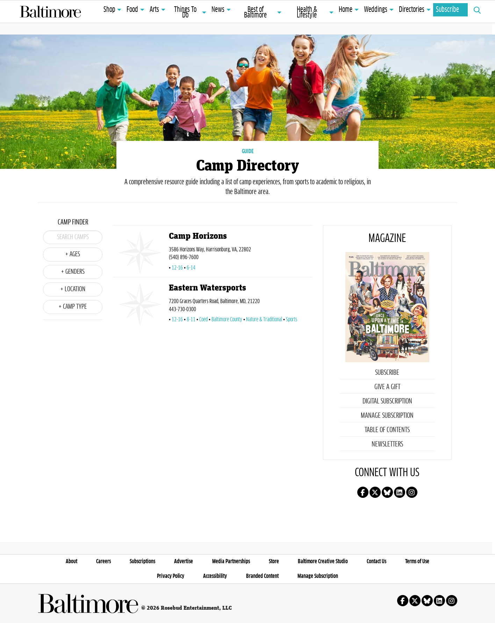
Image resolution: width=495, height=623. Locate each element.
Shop (109, 9)
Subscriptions (142, 561)
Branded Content (262, 576)
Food (132, 9)
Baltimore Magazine (50, 11)
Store (274, 561)
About (71, 561)
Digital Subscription (387, 401)
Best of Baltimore (255, 12)
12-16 (177, 268)
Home (345, 9)
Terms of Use (417, 561)
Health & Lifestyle (307, 12)
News (217, 9)
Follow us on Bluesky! (387, 492)
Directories (411, 9)
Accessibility (215, 576)
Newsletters (387, 444)
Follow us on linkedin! (399, 492)
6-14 (191, 268)
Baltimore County (226, 319)
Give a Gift (387, 387)
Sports (291, 319)
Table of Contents (387, 430)
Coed (203, 319)
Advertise (183, 561)
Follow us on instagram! (411, 492)
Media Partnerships (231, 561)
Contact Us (376, 561)
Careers (103, 561)
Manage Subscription (387, 415)
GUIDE (247, 151)
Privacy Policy (170, 576)
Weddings (375, 9)
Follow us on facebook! (362, 492)
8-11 (191, 319)
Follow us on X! (375, 492)
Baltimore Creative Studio (323, 561)
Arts (154, 9)
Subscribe (447, 9)
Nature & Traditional (264, 319)
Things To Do (185, 12)
